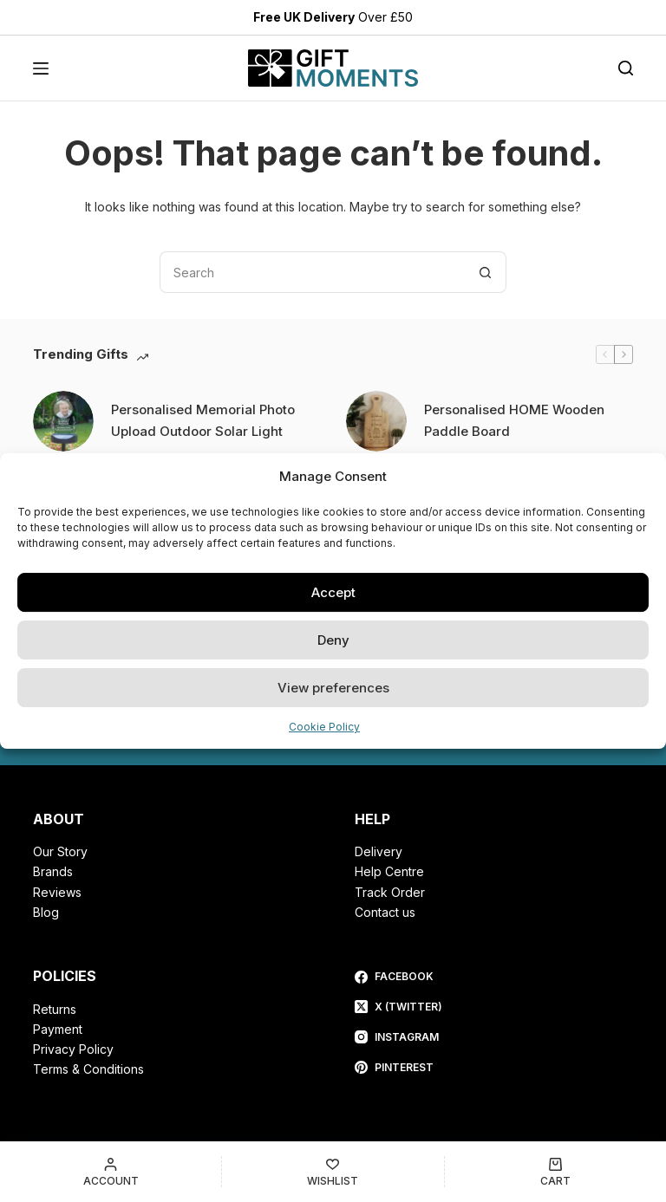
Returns (54, 1009)
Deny (333, 640)
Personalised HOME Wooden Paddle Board (514, 420)
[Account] (110, 1171)
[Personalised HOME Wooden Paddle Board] (376, 421)
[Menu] (41, 68)
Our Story (60, 851)
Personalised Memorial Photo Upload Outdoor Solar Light (203, 420)
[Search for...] (312, 272)
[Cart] (555, 1171)
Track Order (390, 892)
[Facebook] (398, 976)
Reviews (57, 892)
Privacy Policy (73, 1049)
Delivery (378, 851)
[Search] (625, 68)
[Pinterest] (398, 1067)
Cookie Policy (324, 726)
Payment (57, 1029)
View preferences (333, 687)
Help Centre (389, 871)
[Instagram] (398, 1037)
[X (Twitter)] (398, 1007)
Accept (333, 592)
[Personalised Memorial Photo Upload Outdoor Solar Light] (63, 421)
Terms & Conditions (88, 1069)
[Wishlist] (332, 1171)
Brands (53, 871)
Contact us (385, 912)
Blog (46, 912)
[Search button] (485, 272)
